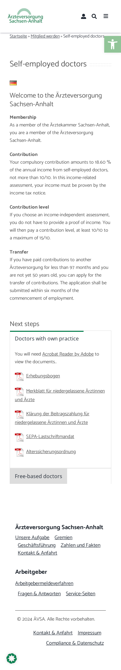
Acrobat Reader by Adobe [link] (68, 354)
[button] (11, 658)
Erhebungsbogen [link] (43, 376)
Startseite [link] (18, 36)
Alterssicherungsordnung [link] (51, 452)
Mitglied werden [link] (45, 36)
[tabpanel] (60, 407)
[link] (112, 44)
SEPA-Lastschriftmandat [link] (50, 437)
